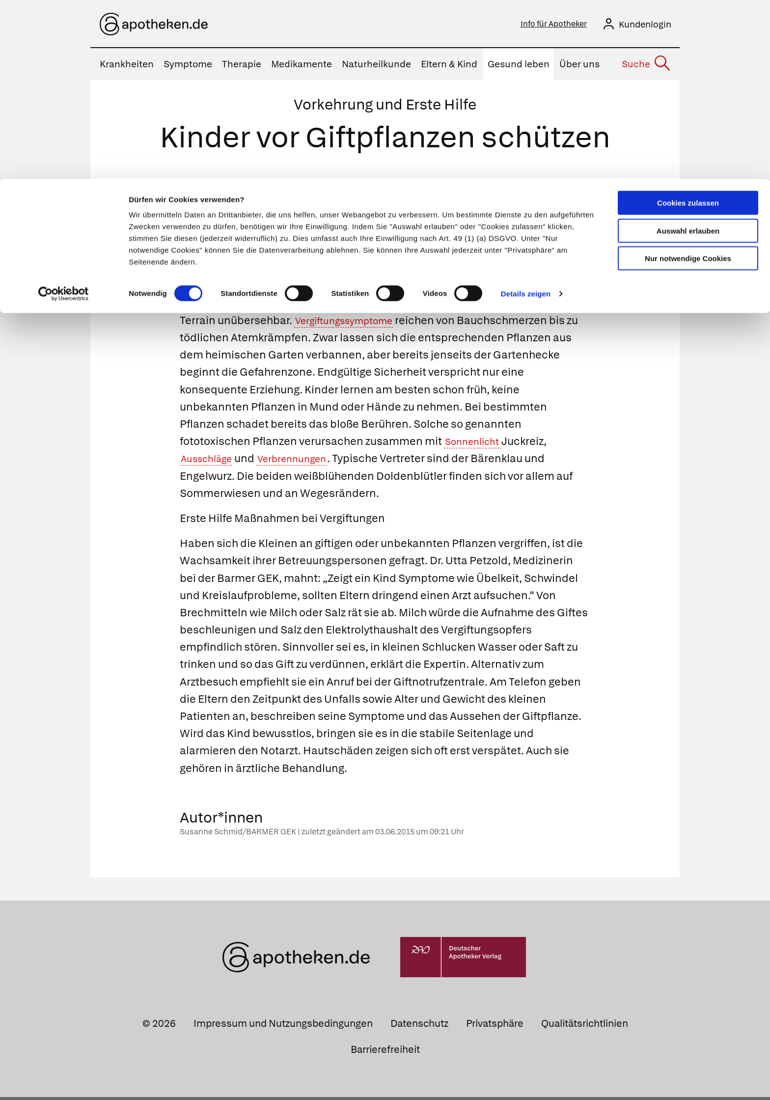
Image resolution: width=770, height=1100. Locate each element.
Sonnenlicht (477, 444)
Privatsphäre (494, 1026)
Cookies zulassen (688, 24)
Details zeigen (525, 114)
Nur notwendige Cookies (688, 79)
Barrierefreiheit (385, 1052)
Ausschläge (210, 461)
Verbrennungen (306, 461)
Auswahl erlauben (688, 52)
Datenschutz (419, 1026)
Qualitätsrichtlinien (584, 1026)
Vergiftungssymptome (352, 323)
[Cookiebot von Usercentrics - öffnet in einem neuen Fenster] (64, 115)
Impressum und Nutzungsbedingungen (283, 1026)
